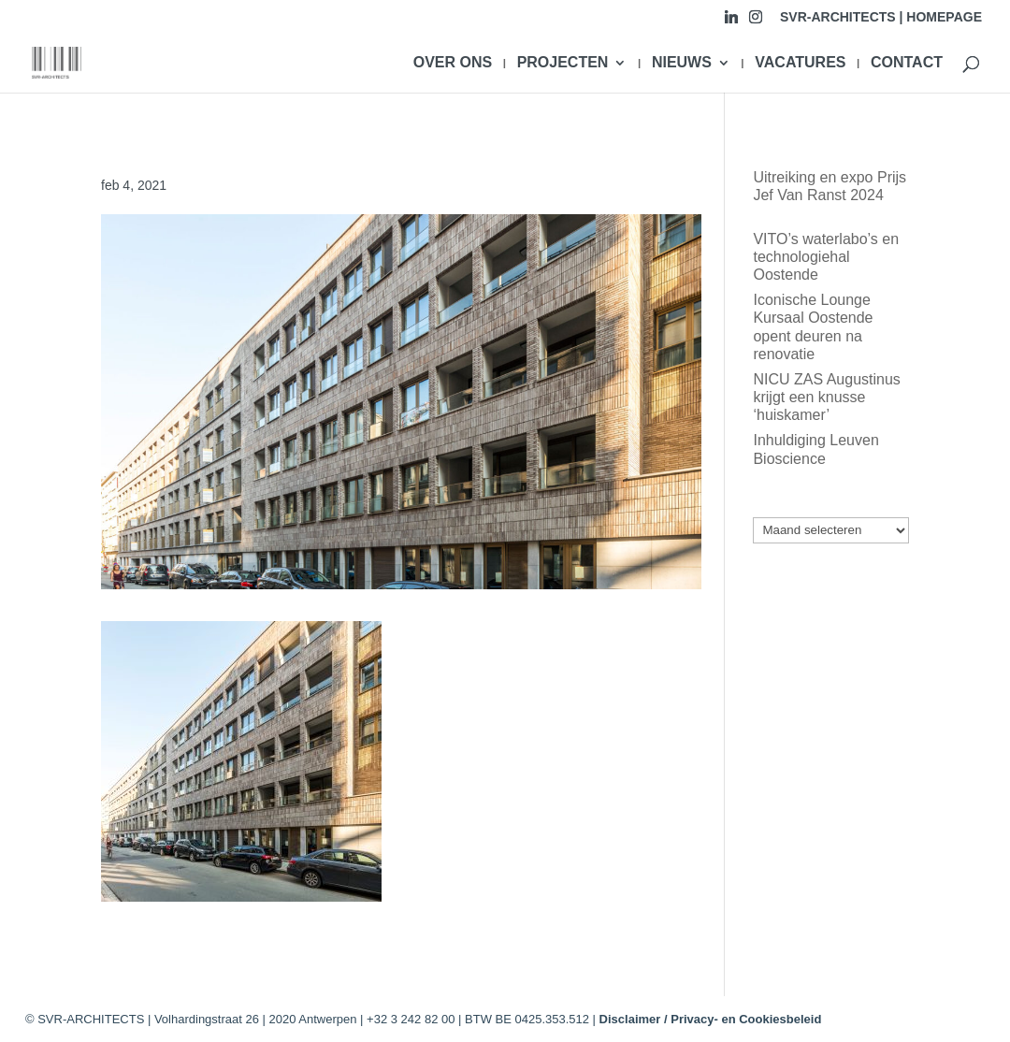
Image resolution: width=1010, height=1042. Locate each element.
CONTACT (907, 63)
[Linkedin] (731, 22)
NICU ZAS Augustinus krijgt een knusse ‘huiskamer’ (826, 397)
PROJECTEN (563, 63)
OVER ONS (452, 63)
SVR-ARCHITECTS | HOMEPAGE (881, 17)
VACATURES (800, 63)
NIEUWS (682, 63)
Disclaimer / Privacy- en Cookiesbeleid (710, 1019)
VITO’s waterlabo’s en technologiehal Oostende (826, 256)
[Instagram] (755, 22)
